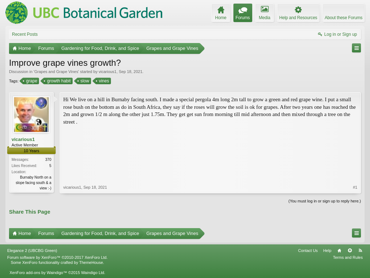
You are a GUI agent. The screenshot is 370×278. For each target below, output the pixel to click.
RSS (360, 250)
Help (327, 250)
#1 (355, 187)
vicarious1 (108, 71)
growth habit (58, 81)
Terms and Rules (348, 257)
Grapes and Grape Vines (56, 71)
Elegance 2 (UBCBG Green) (32, 250)
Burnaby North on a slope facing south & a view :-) (33, 182)
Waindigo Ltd (92, 272)
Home (339, 250)
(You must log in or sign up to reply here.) (324, 201)
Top (349, 250)
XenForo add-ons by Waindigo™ (38, 272)
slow (84, 81)
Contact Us (308, 250)
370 (48, 160)
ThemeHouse (91, 262)
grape (31, 81)
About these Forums (343, 17)
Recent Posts (25, 34)
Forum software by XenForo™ (57, 257)
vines (103, 81)
